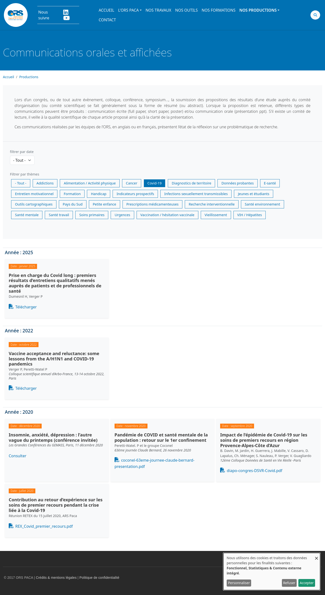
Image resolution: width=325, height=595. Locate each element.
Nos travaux (158, 10)
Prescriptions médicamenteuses (152, 204)
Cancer (131, 183)
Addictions (45, 183)
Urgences (122, 215)
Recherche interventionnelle (212, 204)
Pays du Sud (73, 204)
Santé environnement (262, 204)
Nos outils (186, 10)
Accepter (307, 582)
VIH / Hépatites (249, 215)
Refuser (289, 582)
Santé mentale (27, 215)
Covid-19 (154, 183)
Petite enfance (104, 204)
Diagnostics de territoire (191, 183)
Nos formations (219, 10)
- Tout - (20, 183)
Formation (72, 193)
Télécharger (26, 307)
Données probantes (237, 183)
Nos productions (258, 10)
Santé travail (59, 215)
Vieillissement (216, 215)
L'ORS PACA (128, 10)
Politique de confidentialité (99, 578)
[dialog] (271, 571)
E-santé (270, 183)
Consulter (17, 455)
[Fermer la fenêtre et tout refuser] (316, 556)
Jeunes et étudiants (253, 193)
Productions (28, 77)
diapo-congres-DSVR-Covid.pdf (254, 470)
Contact (107, 20)
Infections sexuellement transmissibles (196, 193)
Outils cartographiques (34, 204)
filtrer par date (22, 151)
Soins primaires (91, 215)
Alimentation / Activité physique (90, 183)
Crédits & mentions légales (56, 578)
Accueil (106, 10)
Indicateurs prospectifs (135, 193)
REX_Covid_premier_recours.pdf (44, 526)
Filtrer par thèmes (24, 174)
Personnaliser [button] (239, 582)
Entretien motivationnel (34, 193)
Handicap (98, 193)
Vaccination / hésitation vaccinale (167, 215)
